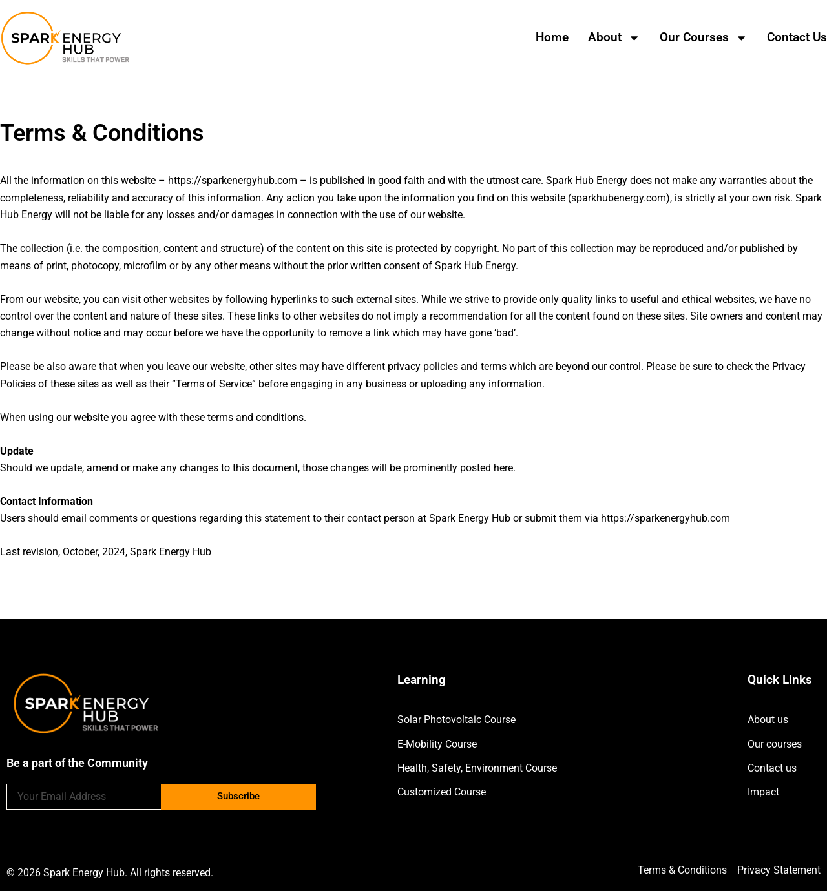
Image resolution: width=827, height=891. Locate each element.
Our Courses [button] (704, 38)
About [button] (614, 38)
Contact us (797, 37)
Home (552, 37)
